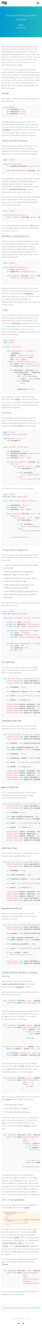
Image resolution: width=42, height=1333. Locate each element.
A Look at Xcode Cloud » (32, 1308)
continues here (22, 302)
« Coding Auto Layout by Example (13, 1308)
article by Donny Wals (16, 1294)
